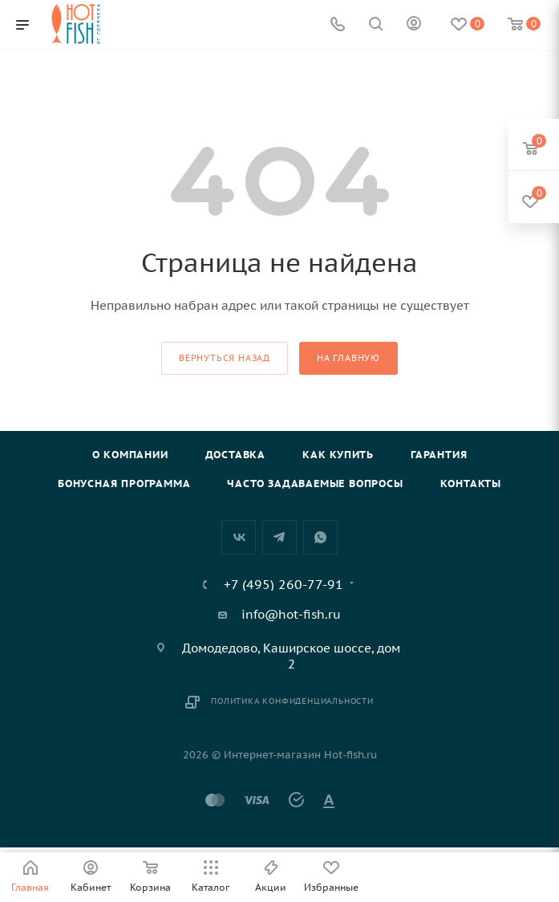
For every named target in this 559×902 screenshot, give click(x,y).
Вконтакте (238, 537)
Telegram (279, 537)
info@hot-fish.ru (291, 614)
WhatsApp (320, 537)
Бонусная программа (124, 483)
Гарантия (439, 454)
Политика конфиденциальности (292, 701)
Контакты (470, 483)
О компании (130, 454)
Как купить (338, 454)
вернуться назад (224, 358)
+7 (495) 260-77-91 (283, 584)
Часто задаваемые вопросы (315, 483)
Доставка (235, 454)
